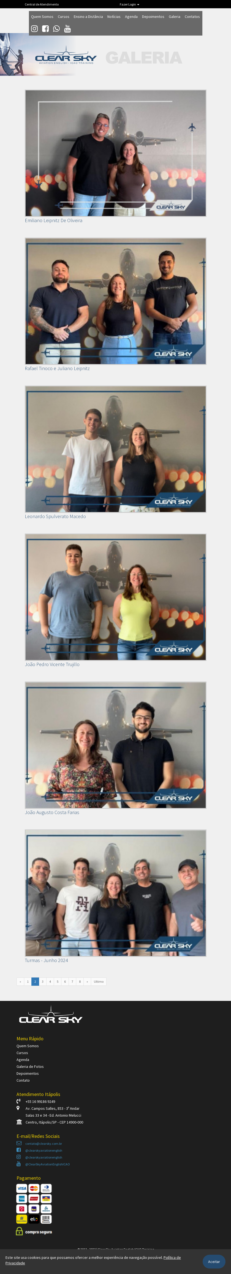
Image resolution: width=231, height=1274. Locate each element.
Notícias (114, 16)
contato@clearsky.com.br (39, 1143)
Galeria (174, 16)
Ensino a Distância (88, 16)
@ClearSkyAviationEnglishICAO (43, 1164)
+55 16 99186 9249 (36, 1101)
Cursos (63, 16)
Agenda (131, 16)
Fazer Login (129, 4)
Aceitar (214, 1261)
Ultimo (99, 981)
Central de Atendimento (42, 4)
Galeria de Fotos (30, 1066)
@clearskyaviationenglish (39, 1150)
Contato (23, 1080)
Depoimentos (153, 16)
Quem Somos (42, 16)
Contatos (192, 16)
